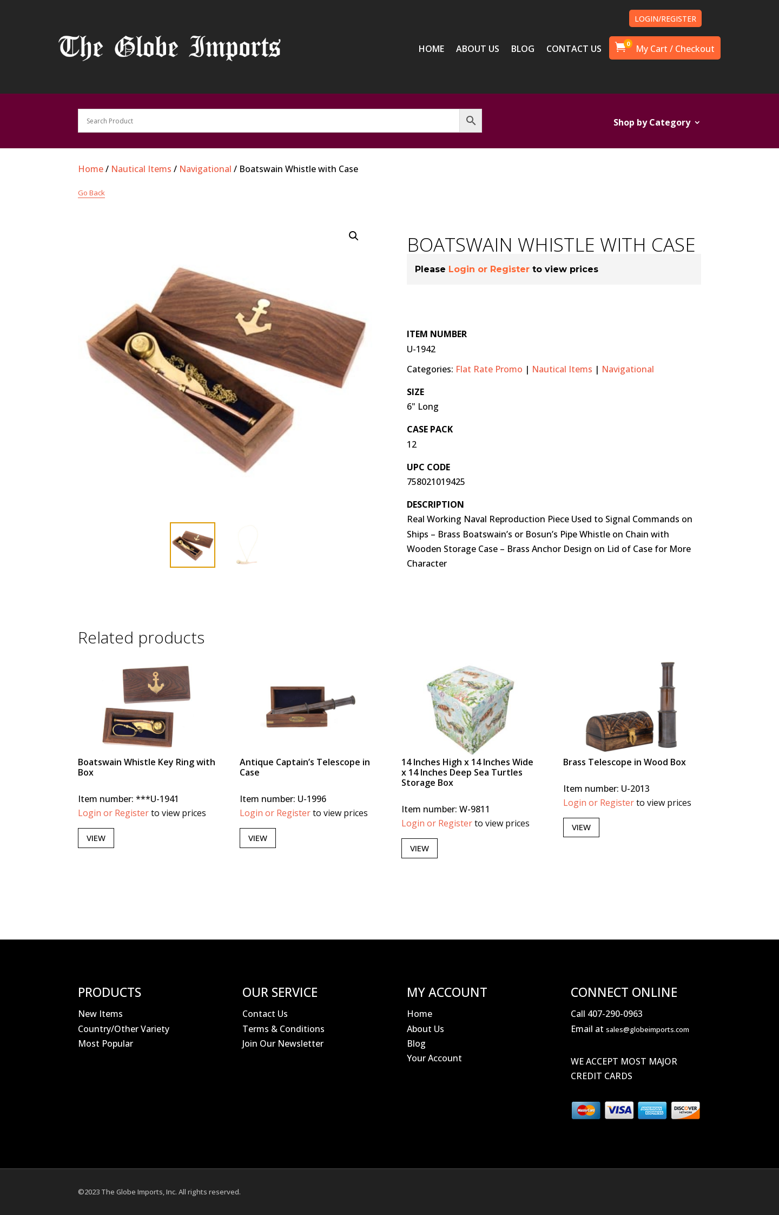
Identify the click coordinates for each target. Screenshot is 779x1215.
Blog (416, 1043)
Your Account (434, 1058)
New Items (100, 1014)
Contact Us (265, 1014)
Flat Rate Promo (489, 369)
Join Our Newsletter (283, 1043)
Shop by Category (651, 123)
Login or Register (489, 269)
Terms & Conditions (283, 1029)
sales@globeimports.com (647, 1029)
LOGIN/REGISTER (665, 19)
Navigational (205, 169)
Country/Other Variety (123, 1029)
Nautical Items (141, 169)
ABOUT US (477, 50)
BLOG (522, 50)
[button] (354, 236)
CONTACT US (574, 50)
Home (90, 169)
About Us (425, 1029)
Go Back (91, 193)
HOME (431, 50)
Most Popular (105, 1043)
